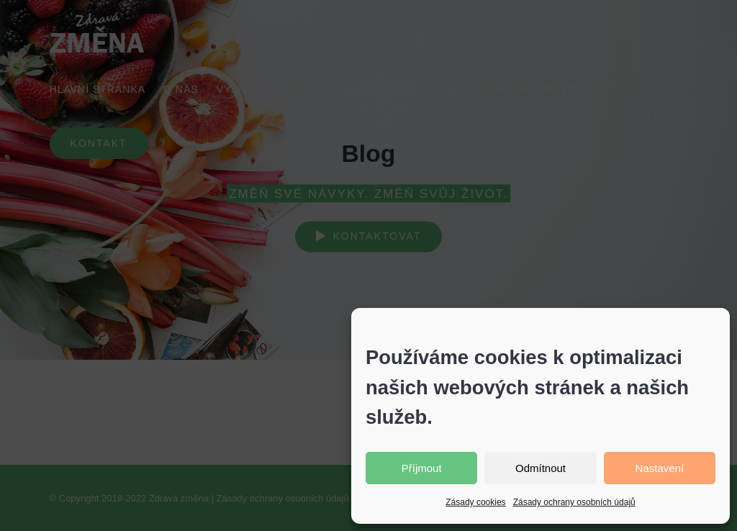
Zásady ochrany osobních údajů (574, 502)
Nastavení (660, 468)
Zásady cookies (475, 502)
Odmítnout (540, 468)
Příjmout (422, 468)
